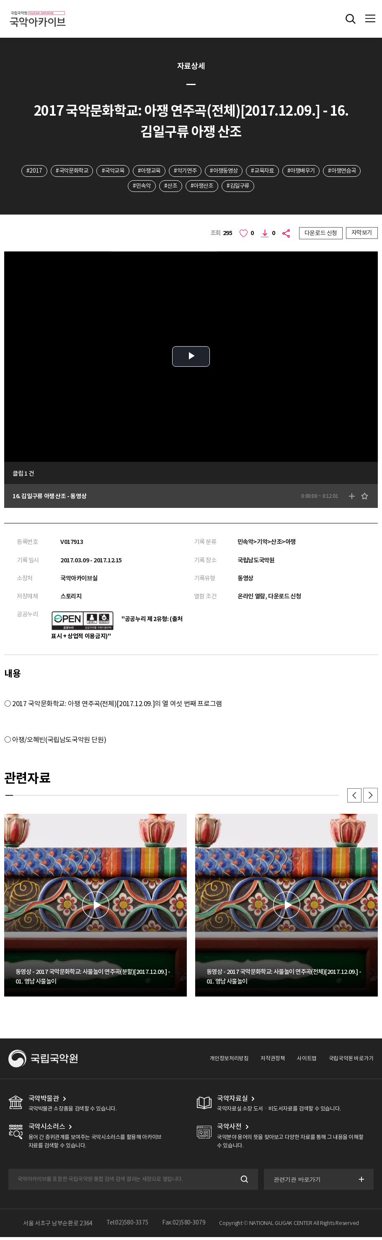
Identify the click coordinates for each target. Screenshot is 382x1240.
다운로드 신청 (321, 234)
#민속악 (160, 186)
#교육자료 (288, 171)
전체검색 (350, 19)
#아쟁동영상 (247, 171)
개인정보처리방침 (229, 1060)
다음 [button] (370, 797)
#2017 (46, 171)
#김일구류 (262, 186)
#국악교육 (129, 171)
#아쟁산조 (224, 186)
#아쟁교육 (167, 171)
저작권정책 (273, 1060)
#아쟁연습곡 (122, 186)
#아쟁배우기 (330, 171)
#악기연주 (206, 171)
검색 (243, 1182)
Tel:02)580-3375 (127, 1226)
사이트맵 (307, 1060)
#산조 (191, 186)
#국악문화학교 (85, 171)
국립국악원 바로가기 (351, 1060)
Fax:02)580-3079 (184, 1226)
